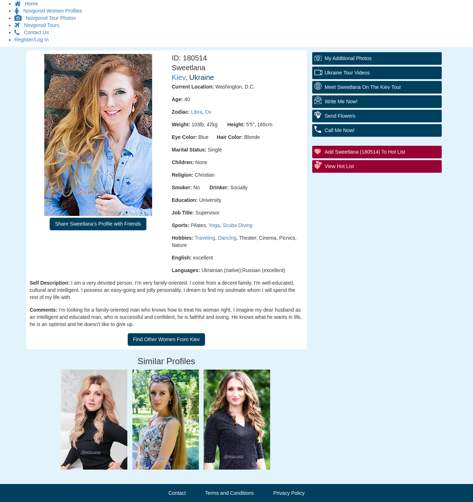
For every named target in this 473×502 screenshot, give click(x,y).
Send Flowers (340, 116)
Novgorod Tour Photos (45, 18)
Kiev (178, 77)
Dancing (227, 238)
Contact (177, 493)
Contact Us (31, 32)
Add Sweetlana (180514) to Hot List (365, 152)
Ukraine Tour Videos (347, 73)
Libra (196, 112)
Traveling (205, 238)
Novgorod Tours (36, 25)
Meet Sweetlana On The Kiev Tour (363, 87)
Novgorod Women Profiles (48, 11)
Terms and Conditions (229, 493)
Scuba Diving (238, 225)
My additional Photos (348, 58)
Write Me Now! (341, 101)
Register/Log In (31, 39)
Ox (208, 112)
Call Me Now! (340, 130)
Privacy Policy (289, 493)
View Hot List (339, 166)
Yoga (214, 225)
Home (26, 3)
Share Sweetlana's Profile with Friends (98, 224)
